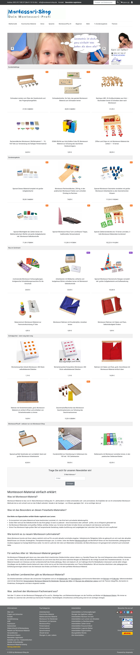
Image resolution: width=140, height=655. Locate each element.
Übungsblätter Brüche (78, 633)
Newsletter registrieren (15, 637)
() (125, 2)
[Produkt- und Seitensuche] (104, 2)
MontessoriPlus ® (65, 24)
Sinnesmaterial (29, 581)
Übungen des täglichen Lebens (82, 614)
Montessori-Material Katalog (17, 644)
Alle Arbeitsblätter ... (78, 635)
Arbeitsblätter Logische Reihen (82, 628)
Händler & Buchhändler (15, 642)
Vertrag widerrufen (13, 647)
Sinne (42, 24)
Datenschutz (11, 626)
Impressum (11, 624)
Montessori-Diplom (109, 595)
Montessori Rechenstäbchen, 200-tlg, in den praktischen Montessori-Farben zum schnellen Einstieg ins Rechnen (70, 191)
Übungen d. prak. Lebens (47, 635)
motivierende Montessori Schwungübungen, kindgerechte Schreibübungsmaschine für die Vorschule (27, 281)
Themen (114, 24)
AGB (8, 621)
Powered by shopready (125, 652)
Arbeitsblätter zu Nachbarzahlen (82, 621)
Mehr (88, 24)
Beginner (79, 24)
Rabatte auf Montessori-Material (18, 630)
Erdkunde (115, 579)
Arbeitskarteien (44, 612)
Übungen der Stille (65, 581)
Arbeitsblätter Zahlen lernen (81, 624)
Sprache (51, 24)
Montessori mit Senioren (47, 621)
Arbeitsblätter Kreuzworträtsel (81, 626)
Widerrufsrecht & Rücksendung (18, 628)
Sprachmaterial (44, 630)
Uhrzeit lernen (44, 633)
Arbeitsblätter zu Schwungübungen (83, 612)
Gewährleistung (12, 619)
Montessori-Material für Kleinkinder (47, 581)
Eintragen (70, 483)
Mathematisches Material (48, 617)
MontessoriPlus (44, 624)
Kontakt (61, 2)
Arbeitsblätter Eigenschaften (81, 630)
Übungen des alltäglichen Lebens (86, 581)
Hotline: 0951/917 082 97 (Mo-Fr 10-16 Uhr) (22, 2)
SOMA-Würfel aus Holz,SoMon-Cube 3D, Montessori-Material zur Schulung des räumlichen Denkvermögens (70, 143)
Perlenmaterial (44, 626)
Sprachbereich (76, 579)
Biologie (106, 579)
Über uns (10, 612)
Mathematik (13, 24)
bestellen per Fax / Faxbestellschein (19, 640)
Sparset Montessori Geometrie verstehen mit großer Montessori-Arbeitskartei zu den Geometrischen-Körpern (112, 191)
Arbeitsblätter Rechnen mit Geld (82, 617)
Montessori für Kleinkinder (48, 619)
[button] (12, 48)
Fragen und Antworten (15, 614)
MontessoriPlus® (81, 541)
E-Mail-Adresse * (70, 474)
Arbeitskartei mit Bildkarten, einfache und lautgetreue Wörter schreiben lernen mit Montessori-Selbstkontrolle (70, 281)
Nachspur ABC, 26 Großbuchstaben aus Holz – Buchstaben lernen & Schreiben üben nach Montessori (112, 100)
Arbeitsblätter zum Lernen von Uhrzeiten (85, 619)
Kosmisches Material (28, 24)
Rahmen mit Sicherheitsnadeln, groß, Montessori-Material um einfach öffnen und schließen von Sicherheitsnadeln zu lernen (28, 410)
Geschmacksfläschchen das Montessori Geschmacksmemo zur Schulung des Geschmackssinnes (70, 410)
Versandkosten (12, 633)
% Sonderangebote (100, 24)
